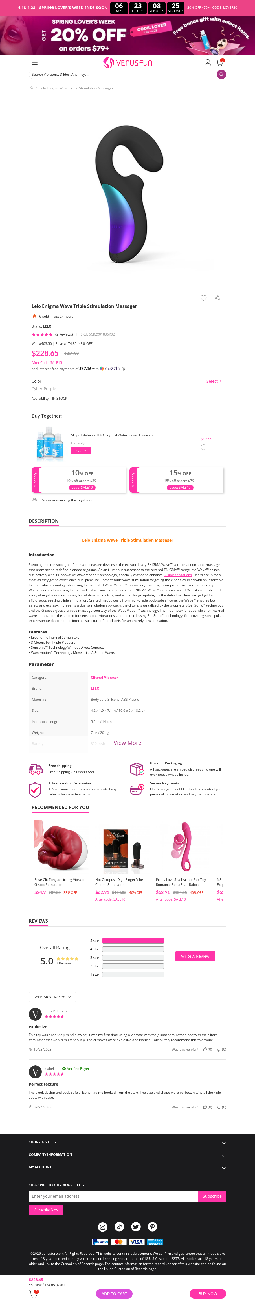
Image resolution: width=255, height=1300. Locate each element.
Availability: (40, 398)
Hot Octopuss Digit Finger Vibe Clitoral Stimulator (119, 882)
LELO (47, 326)
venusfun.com (53, 1253)
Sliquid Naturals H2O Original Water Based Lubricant (112, 435)
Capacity (78, 443)
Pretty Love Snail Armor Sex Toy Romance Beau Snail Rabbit (181, 882)
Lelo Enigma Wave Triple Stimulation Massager (127, 540)
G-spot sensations (178, 574)
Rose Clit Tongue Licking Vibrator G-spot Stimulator (60, 882)
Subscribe (212, 1196)
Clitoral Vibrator (104, 677)
